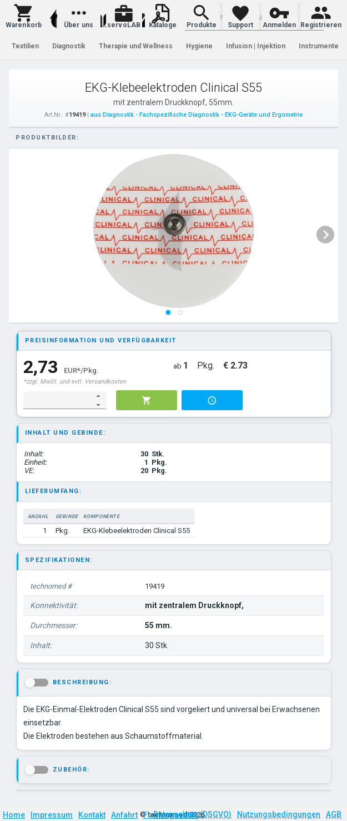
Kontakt (91, 814)
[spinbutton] (57, 400)
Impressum (52, 814)
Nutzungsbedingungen (278, 814)
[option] (174, 234)
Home (14, 814)
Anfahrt (124, 814)
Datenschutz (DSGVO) (192, 814)
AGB (333, 814)
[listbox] (174, 234)
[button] (24, 16)
